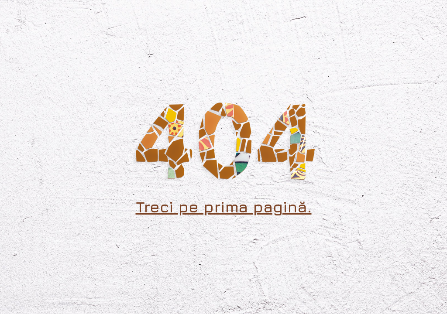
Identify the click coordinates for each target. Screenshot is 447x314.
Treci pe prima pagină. (224, 207)
